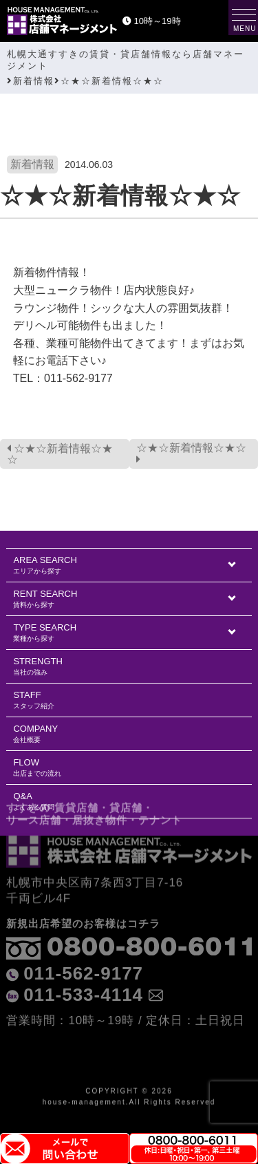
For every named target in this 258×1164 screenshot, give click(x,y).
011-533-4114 (83, 966)
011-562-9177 (83, 945)
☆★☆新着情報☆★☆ (60, 454)
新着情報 (32, 164)
